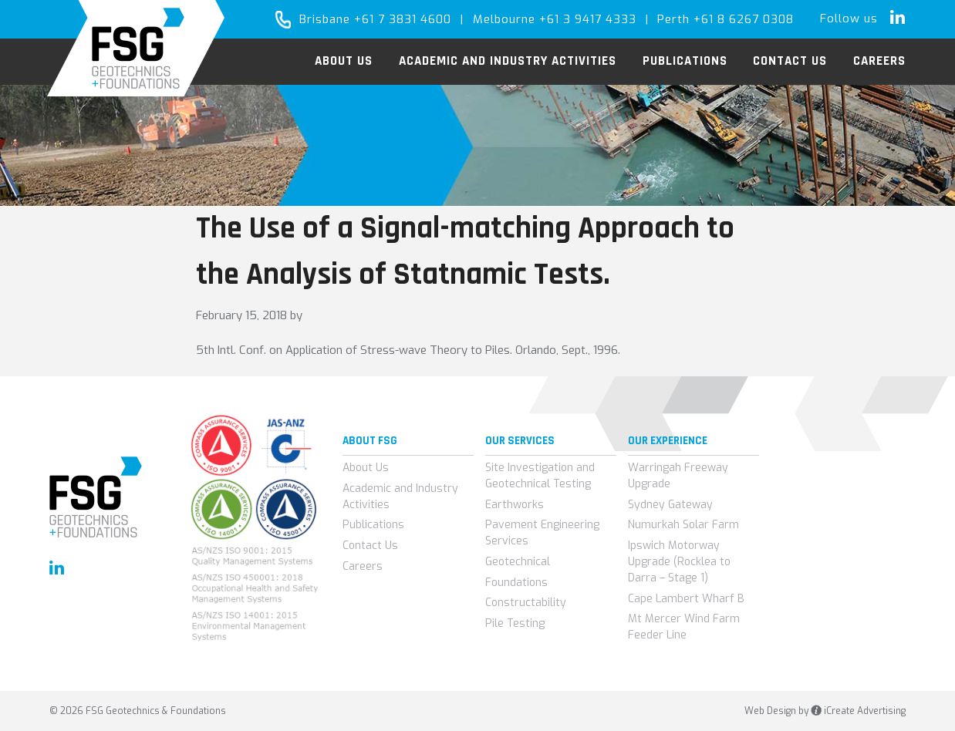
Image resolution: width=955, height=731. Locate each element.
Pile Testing (515, 623)
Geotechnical (517, 561)
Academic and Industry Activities (400, 496)
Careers (363, 566)
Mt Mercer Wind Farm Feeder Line (684, 626)
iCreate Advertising (858, 711)
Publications (373, 524)
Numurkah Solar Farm (683, 524)
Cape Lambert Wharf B (686, 598)
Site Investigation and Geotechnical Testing (540, 475)
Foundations (516, 582)
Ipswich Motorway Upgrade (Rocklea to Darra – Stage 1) (679, 561)
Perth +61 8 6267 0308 (725, 19)
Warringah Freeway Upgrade (678, 475)
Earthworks (514, 504)
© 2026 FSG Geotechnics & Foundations (137, 711)
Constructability (525, 602)
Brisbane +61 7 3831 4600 (375, 19)
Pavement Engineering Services (542, 532)
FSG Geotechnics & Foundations (136, 48)
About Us (366, 467)
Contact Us (370, 545)
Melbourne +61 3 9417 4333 (554, 19)
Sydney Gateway (670, 504)
